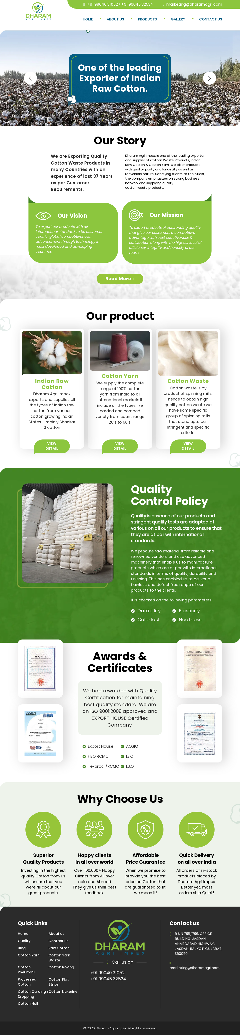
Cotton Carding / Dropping (33, 994)
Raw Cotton (59, 948)
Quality (24, 941)
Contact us (210, 19)
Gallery (178, 19)
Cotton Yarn (29, 955)
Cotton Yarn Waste (59, 958)
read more (120, 279)
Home (88, 19)
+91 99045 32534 (137, 4)
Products (147, 19)
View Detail (51, 446)
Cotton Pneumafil (26, 970)
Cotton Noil (28, 1003)
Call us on (120, 962)
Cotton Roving (61, 967)
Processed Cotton (27, 982)
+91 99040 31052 (102, 4)
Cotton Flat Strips (58, 982)
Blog (22, 948)
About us (115, 19)
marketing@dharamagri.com (194, 4)
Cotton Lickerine (62, 991)
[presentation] (30, 78)
